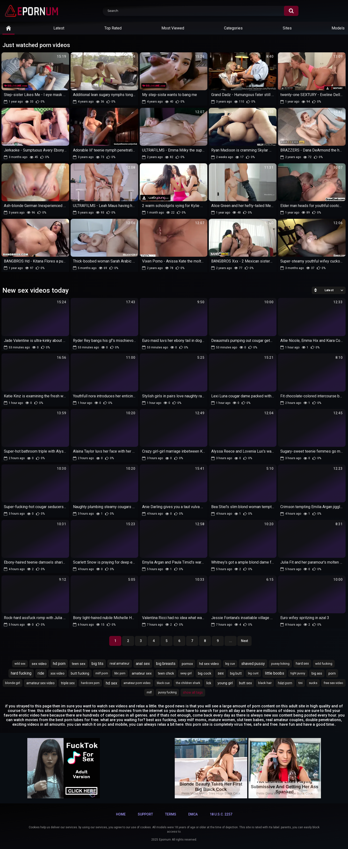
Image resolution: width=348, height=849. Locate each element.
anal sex (143, 663)
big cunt (253, 673)
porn (332, 673)
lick (208, 683)
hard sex (302, 663)
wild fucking (323, 663)
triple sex (68, 683)
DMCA (193, 814)
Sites (287, 28)
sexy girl (186, 673)
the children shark (188, 683)
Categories (233, 28)
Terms (170, 814)
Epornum (165, 839)
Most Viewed (172, 28)
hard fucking (21, 673)
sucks (313, 683)
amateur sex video (40, 683)
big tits (97, 663)
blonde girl (12, 683)
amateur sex (142, 673)
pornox (187, 664)
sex (221, 673)
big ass (317, 673)
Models (338, 28)
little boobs (274, 673)
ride (41, 673)
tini (300, 683)
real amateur (120, 663)
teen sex (78, 664)
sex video (39, 664)
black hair (265, 683)
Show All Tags (193, 692)
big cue (230, 663)
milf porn (101, 673)
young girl (225, 683)
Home (121, 814)
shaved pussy (253, 663)
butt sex (245, 683)
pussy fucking (167, 692)
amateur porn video (137, 683)
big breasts (165, 663)
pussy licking (280, 663)
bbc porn (119, 673)
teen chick (166, 673)
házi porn (285, 683)
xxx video (58, 673)
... (230, 641)
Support (145, 814)
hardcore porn (90, 683)
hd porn (59, 663)
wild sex (19, 663)
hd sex (111, 683)
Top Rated (113, 28)
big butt (236, 673)
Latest (58, 28)
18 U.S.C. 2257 (221, 814)
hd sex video (209, 664)
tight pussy (297, 673)
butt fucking (80, 673)
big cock (204, 673)
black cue (163, 683)
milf (149, 692)
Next (244, 641)
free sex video (333, 683)
